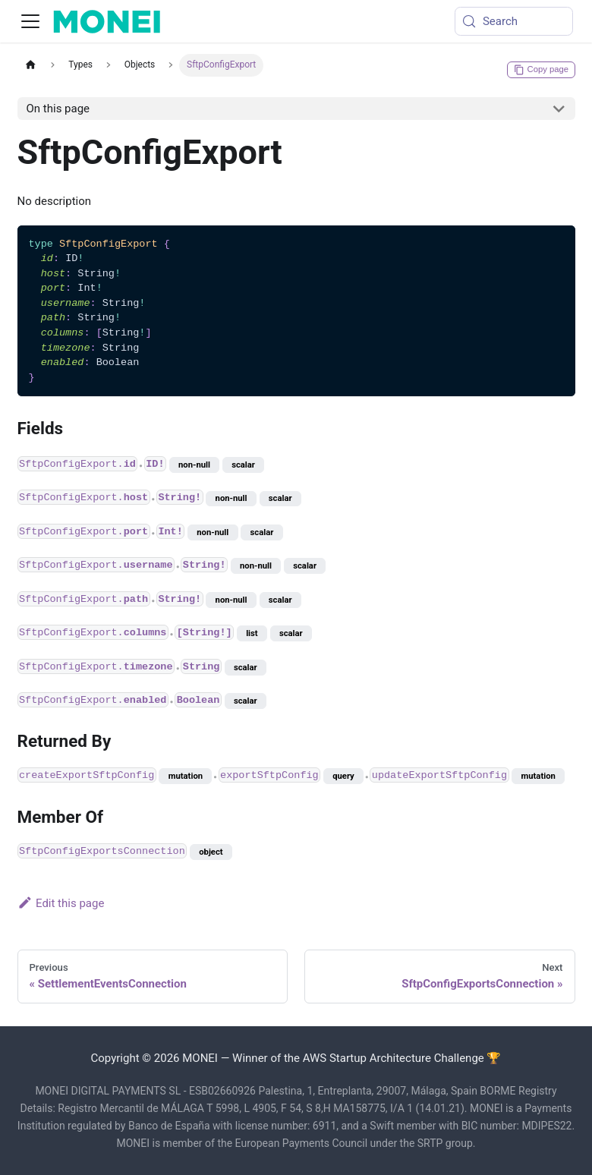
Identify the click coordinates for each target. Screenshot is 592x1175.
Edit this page (61, 903)
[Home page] (31, 65)
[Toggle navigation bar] (30, 21)
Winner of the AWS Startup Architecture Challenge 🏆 (366, 1058)
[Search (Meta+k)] (514, 21)
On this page (58, 108)
